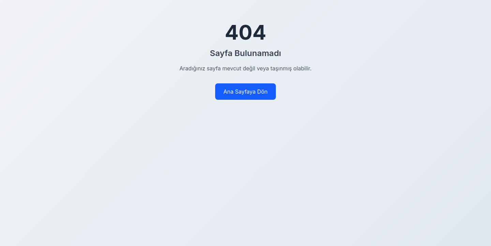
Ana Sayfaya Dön (245, 91)
